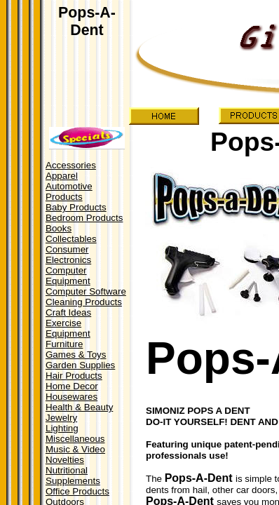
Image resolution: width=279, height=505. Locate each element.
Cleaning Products (84, 302)
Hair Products (74, 375)
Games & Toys (76, 354)
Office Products (77, 491)
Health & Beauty (79, 407)
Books (59, 228)
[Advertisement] (85, 69)
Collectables (71, 239)
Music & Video (75, 449)
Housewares (71, 396)
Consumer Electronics (68, 254)
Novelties (65, 459)
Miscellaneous (75, 438)
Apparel (62, 175)
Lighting (62, 428)
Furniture (64, 344)
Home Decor (72, 386)
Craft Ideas (68, 312)
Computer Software (86, 291)
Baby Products (76, 207)
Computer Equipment (68, 275)
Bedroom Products (84, 218)
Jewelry (61, 417)
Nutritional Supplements (73, 475)
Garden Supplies (80, 365)
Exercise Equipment (68, 328)
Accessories (71, 165)
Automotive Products (69, 191)
